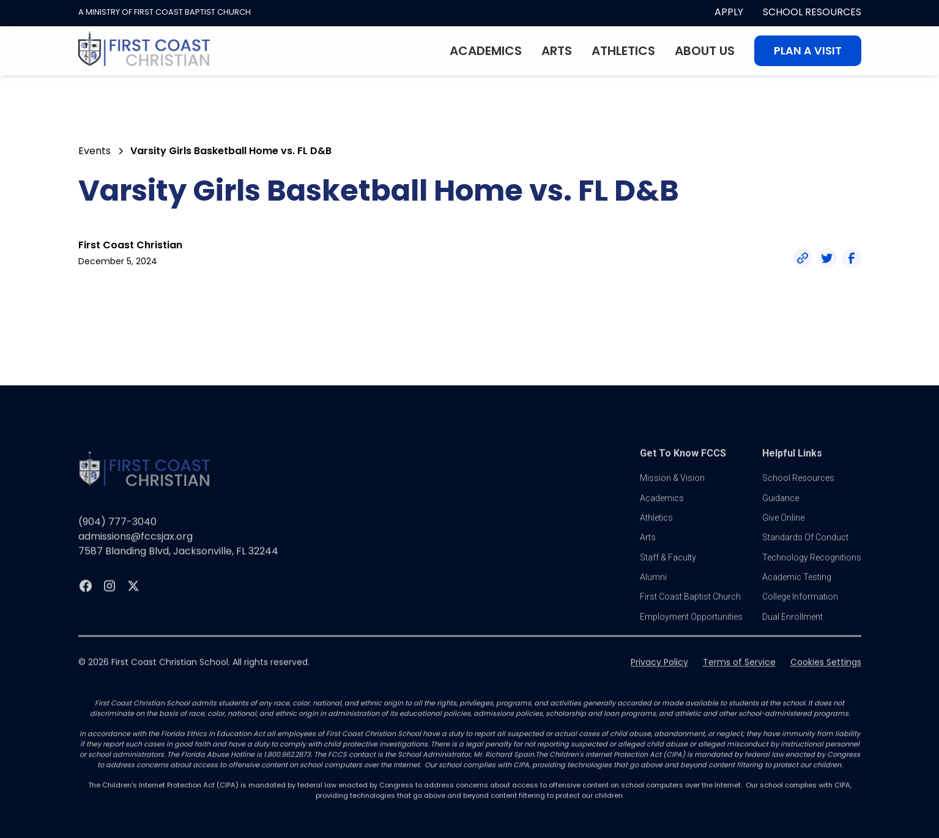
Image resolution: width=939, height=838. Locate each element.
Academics (486, 50)
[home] (144, 50)
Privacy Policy (659, 675)
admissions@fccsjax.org (135, 550)
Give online (783, 531)
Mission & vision (672, 491)
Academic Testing (796, 590)
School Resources (812, 12)
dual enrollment (792, 630)
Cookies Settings (825, 675)
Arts (556, 50)
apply (728, 12)
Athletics (623, 50)
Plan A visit (808, 50)
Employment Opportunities (691, 630)
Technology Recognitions (811, 570)
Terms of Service (739, 675)
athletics (656, 531)
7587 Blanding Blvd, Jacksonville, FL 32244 (178, 564)
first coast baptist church (690, 610)
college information (800, 610)
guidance (780, 511)
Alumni (653, 590)
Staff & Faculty (668, 570)
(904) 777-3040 (117, 535)
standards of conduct (805, 550)
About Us (705, 50)
